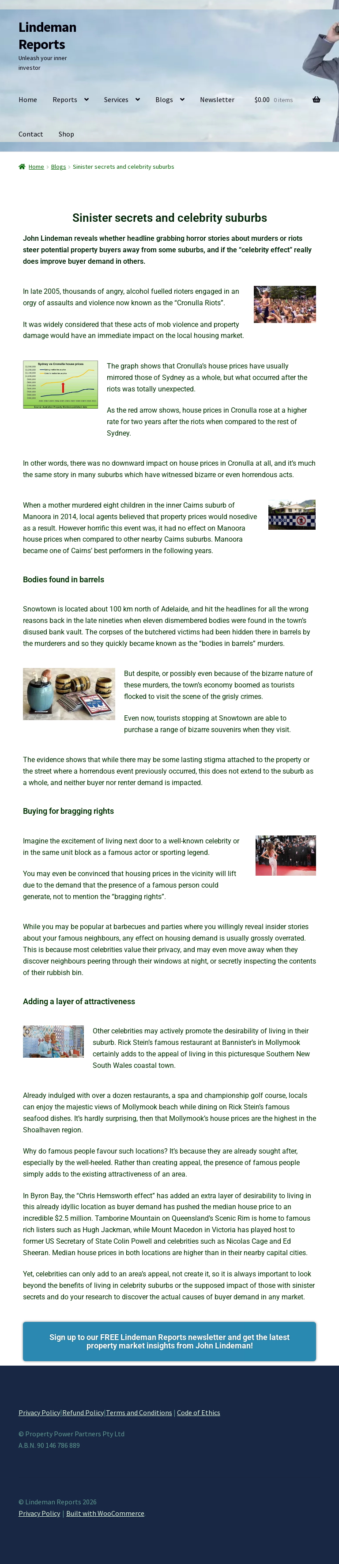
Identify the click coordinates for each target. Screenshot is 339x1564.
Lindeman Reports (47, 35)
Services (116, 99)
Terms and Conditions (139, 1412)
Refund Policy (83, 1412)
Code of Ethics (198, 1412)
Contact (31, 133)
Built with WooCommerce (105, 1513)
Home (28, 99)
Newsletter (217, 99)
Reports (65, 99)
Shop (66, 133)
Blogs (164, 99)
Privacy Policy (39, 1412)
